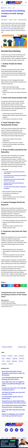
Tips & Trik (21, 358)
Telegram (8, 358)
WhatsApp (14, 361)
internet (20, 361)
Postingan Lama (22, 346)
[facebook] (4, 285)
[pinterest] (17, 285)
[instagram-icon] (16, 430)
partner (11, 306)
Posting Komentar (22, 19)
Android (4, 355)
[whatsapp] (23, 285)
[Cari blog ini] (26, 2)
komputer (4, 363)
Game (15, 355)
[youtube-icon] (11, 430)
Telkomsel (15, 358)
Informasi (21, 355)
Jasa (3, 358)
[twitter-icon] (21, 430)
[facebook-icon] (6, 430)
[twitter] (11, 285)
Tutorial (8, 361)
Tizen (3, 361)
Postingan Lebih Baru (7, 346)
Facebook (10, 355)
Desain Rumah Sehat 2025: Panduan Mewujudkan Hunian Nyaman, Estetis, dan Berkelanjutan (13, 373)
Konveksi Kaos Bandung (7, 28)
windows (11, 363)
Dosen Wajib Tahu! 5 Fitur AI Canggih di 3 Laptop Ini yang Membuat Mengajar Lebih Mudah (13, 383)
